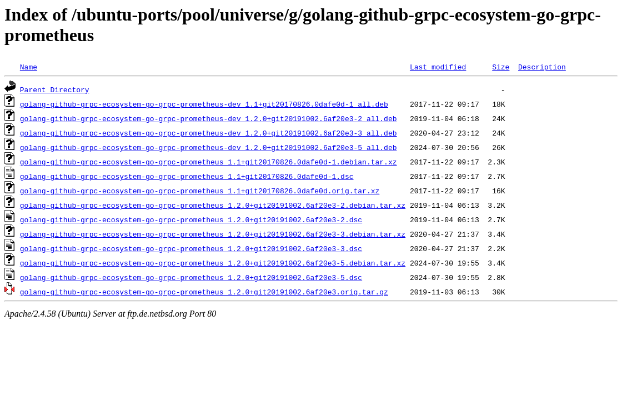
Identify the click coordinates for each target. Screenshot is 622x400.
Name (28, 67)
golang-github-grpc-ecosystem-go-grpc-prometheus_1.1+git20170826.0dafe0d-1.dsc (187, 176)
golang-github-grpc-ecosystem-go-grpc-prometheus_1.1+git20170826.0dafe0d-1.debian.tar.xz (208, 162)
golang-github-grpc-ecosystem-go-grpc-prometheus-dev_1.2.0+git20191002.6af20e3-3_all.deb (208, 133)
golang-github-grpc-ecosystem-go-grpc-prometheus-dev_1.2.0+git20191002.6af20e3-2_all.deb (208, 118)
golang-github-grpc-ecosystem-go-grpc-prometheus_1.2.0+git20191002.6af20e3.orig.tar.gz (204, 292)
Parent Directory (54, 89)
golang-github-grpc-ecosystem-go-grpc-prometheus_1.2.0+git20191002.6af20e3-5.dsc (191, 277)
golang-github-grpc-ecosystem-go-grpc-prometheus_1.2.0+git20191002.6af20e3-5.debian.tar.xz (212, 263)
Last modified (438, 67)
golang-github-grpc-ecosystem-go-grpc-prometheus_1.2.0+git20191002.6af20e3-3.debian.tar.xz (212, 234)
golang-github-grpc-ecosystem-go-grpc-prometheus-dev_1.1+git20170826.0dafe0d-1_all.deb (204, 104)
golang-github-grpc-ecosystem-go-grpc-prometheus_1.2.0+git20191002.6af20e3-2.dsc (191, 219)
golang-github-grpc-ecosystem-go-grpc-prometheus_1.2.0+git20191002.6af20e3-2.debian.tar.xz (212, 205)
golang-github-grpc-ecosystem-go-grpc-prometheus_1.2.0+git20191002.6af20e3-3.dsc (191, 248)
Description (542, 67)
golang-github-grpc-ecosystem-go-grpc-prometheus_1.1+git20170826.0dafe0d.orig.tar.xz (199, 191)
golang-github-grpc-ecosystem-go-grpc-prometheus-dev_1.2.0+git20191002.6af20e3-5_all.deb (208, 147)
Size (500, 67)
